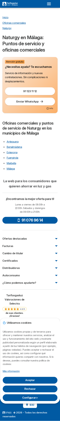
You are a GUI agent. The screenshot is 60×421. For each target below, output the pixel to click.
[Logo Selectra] (10, 4)
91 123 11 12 (30, 91)
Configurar (30, 398)
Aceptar (30, 380)
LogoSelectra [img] (7, 412)
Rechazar (30, 388)
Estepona (12, 152)
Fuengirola (12, 157)
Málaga (11, 168)
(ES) (30, 404)
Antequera (12, 141)
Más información (11, 371)
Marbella (11, 163)
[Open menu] (50, 4)
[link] (14, 305)
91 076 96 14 (30, 220)
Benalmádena (14, 147)
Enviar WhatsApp (30, 101)
